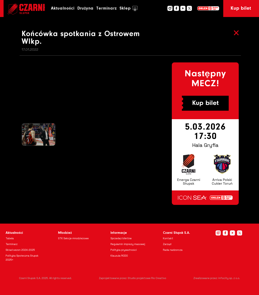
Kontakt (168, 238)
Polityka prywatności (124, 249)
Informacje (119, 233)
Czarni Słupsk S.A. (176, 233)
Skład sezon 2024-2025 (20, 249)
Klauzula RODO (119, 255)
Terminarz (106, 8)
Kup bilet (241, 8)
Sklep (129, 8)
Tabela (10, 238)
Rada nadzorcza (173, 249)
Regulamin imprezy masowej (128, 244)
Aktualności (63, 8)
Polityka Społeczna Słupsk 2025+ (22, 257)
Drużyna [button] (85, 8)
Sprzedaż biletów (121, 238)
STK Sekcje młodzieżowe (73, 238)
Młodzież (65, 233)
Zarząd (167, 244)
